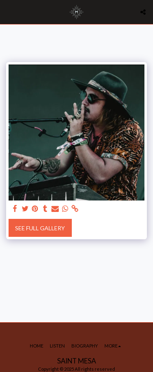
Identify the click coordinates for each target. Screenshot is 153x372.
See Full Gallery (40, 228)
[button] (9, 12)
